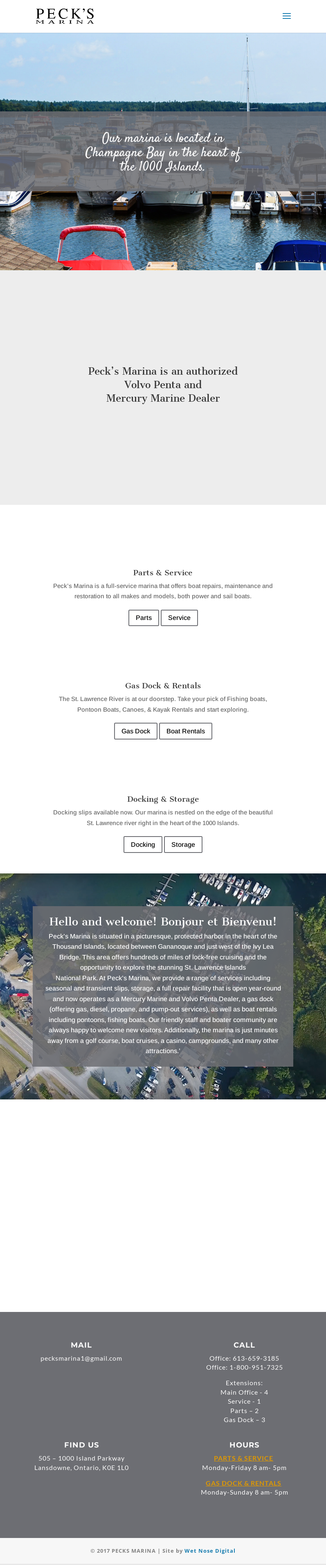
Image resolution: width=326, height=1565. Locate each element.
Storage (183, 844)
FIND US (81, 1445)
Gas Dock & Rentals (163, 685)
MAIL (81, 1345)
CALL (244, 1345)
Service (179, 617)
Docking (143, 844)
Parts (144, 617)
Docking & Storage (163, 799)
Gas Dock (135, 731)
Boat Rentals (185, 731)
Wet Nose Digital (210, 1550)
